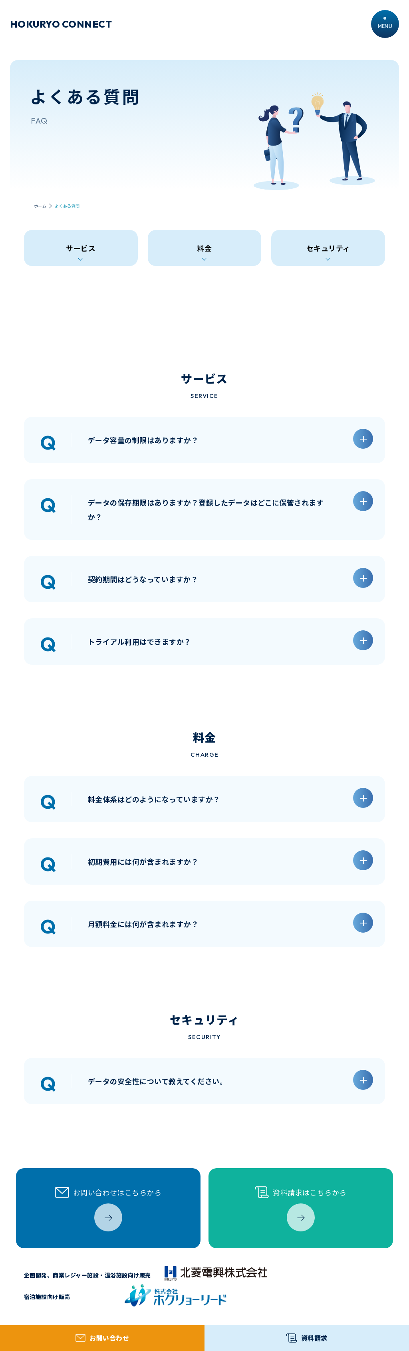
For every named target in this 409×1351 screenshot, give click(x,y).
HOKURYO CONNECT (61, 24)
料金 (204, 248)
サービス (80, 248)
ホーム (40, 206)
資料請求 (306, 1338)
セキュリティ (328, 248)
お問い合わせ (102, 1338)
